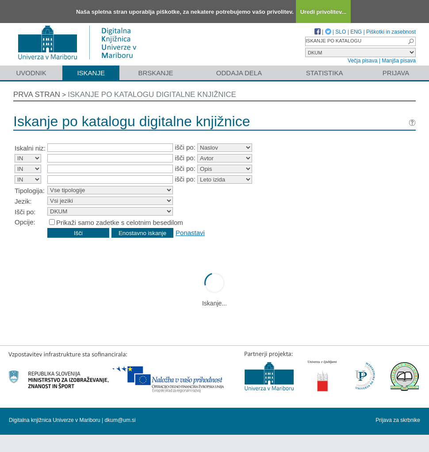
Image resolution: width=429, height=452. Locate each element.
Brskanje (155, 73)
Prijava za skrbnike (397, 420)
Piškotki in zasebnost (391, 32)
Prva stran (36, 94)
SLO (340, 32)
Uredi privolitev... (323, 11)
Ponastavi (190, 232)
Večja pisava (362, 61)
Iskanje (91, 73)
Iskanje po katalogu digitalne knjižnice (152, 94)
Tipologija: (30, 190)
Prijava (396, 73)
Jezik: (23, 201)
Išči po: (25, 212)
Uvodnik (31, 73)
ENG (356, 32)
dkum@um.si (120, 420)
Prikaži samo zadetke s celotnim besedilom (119, 222)
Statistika (324, 73)
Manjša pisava (399, 61)
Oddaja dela (239, 73)
